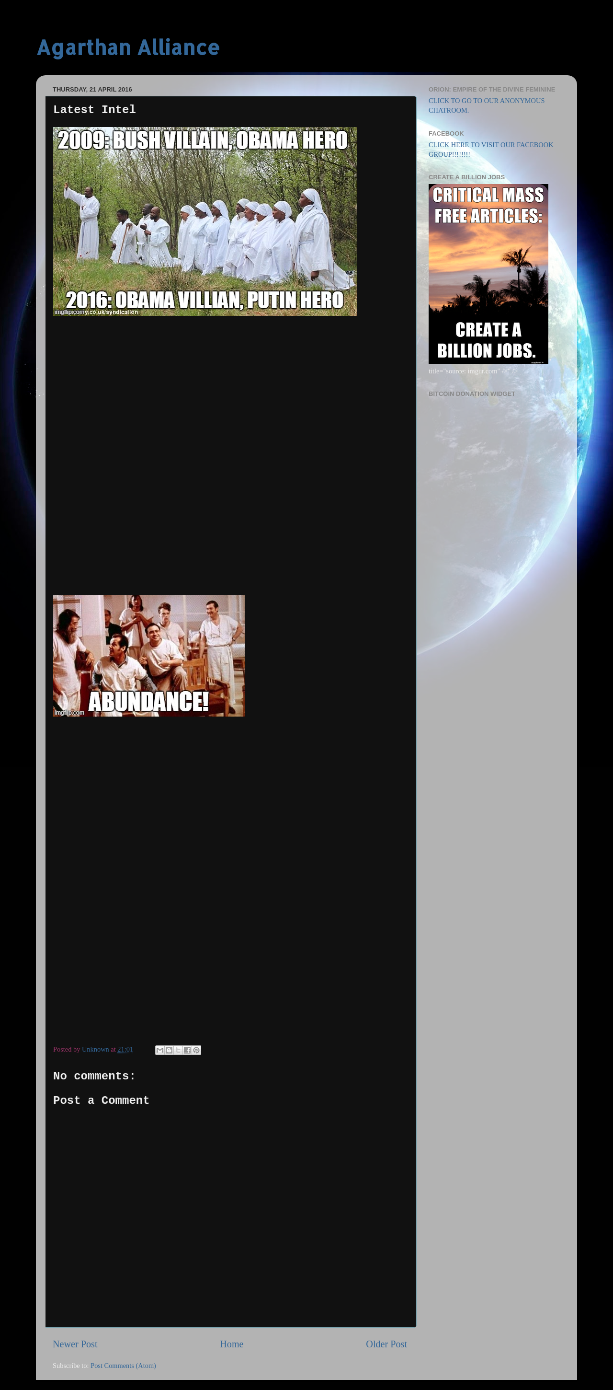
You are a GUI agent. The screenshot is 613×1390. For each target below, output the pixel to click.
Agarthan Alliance (128, 47)
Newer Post (75, 1344)
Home (231, 1344)
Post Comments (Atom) (123, 1365)
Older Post (386, 1344)
